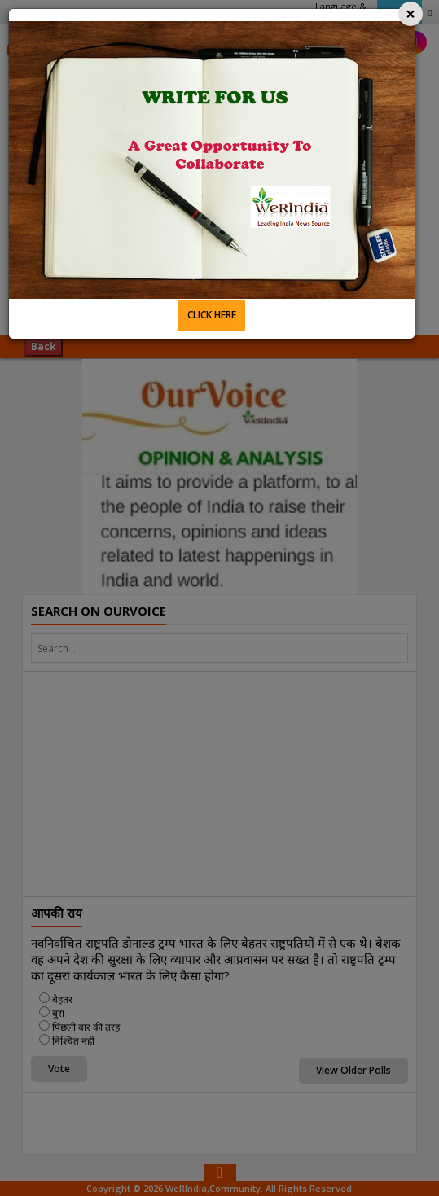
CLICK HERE (211, 315)
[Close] (410, 14)
